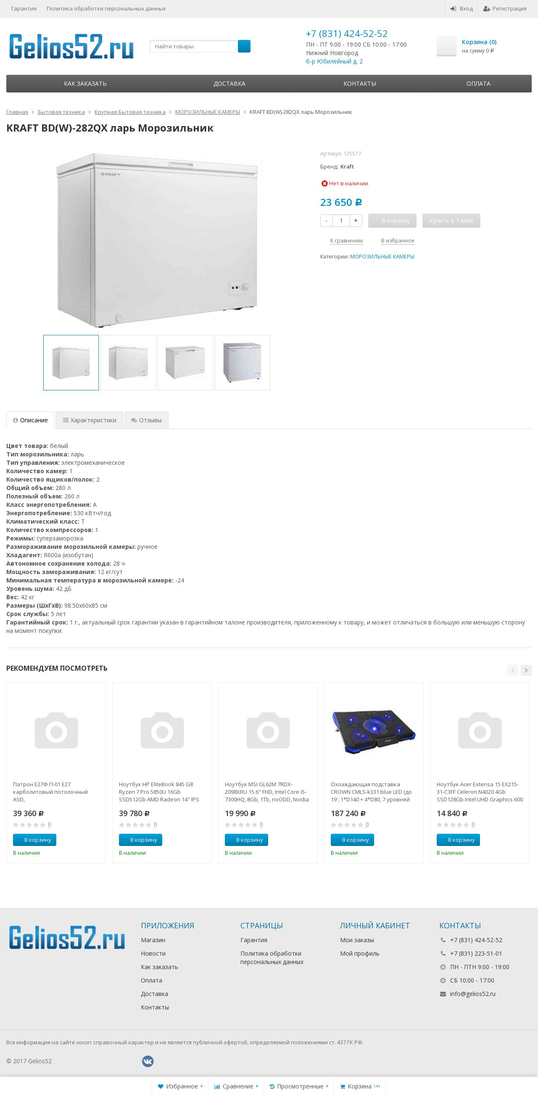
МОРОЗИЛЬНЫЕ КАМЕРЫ (382, 256)
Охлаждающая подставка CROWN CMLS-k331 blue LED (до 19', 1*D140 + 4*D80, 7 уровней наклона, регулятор (371, 791)
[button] (512, 670)
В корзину (33, 839)
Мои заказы (357, 940)
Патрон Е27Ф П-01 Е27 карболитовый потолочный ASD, (50, 791)
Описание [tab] (30, 420)
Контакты (359, 83)
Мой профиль (360, 953)
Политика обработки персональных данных (106, 8)
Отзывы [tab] (146, 420)
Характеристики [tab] (89, 420)
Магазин (153, 940)
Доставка (229, 83)
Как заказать (85, 83)
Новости (153, 953)
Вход (462, 8)
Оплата (479, 83)
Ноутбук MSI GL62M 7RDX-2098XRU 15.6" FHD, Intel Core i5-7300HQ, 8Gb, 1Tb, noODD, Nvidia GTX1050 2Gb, (267, 791)
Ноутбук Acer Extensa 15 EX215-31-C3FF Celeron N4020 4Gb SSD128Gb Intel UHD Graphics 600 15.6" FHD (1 (480, 791)
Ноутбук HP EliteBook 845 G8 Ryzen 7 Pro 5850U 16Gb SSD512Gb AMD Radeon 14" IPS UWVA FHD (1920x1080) (159, 791)
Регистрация (505, 8)
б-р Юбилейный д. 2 (334, 61)
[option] (71, 362)
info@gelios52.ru (473, 994)
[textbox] (200, 46)
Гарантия (24, 8)
